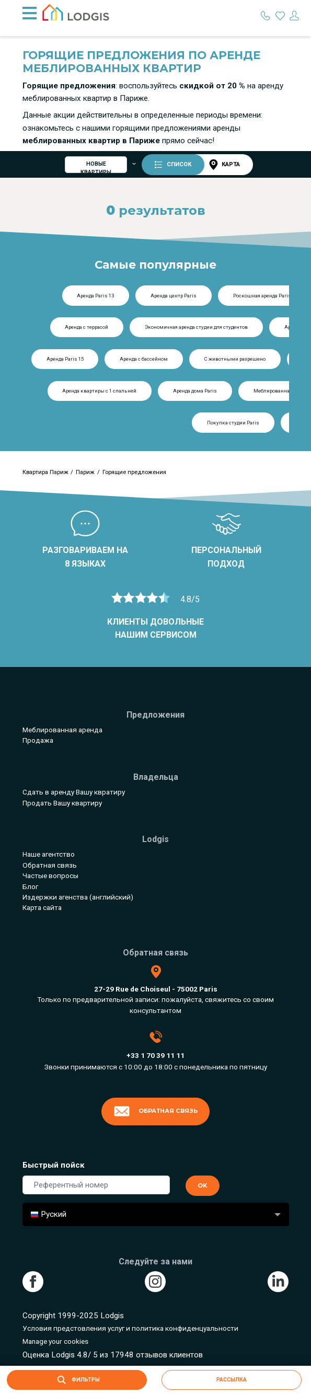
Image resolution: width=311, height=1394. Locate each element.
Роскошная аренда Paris (262, 295)
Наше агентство (48, 854)
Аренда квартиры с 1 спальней (99, 391)
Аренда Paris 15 (65, 359)
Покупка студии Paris (233, 422)
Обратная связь (49, 865)
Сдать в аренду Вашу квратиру (73, 792)
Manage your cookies (55, 1341)
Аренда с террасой (86, 327)
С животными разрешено (235, 359)
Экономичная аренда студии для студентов (196, 327)
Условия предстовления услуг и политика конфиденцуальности (130, 1328)
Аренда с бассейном (144, 359)
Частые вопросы (50, 875)
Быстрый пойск (53, 1165)
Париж (85, 472)
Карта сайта (42, 907)
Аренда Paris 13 (95, 295)
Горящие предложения (134, 472)
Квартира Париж (45, 472)
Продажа (37, 740)
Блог (30, 886)
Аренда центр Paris (174, 295)
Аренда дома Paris (195, 391)
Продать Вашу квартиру (62, 803)
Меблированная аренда (62, 729)
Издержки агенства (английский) (77, 897)
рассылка (231, 1379)
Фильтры (76, 1380)
